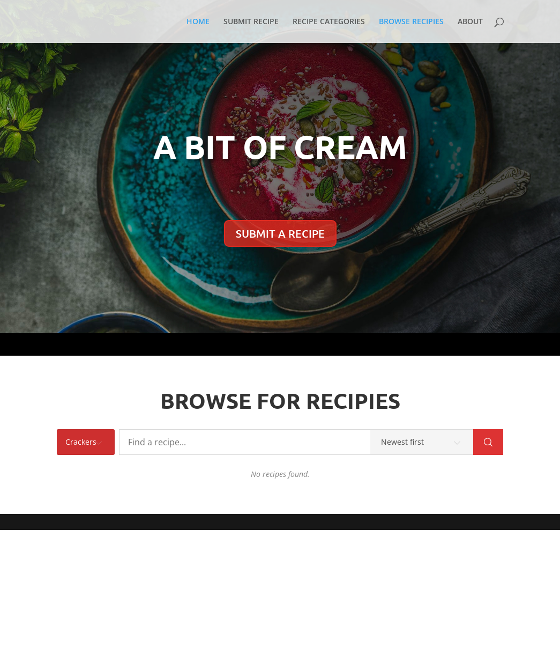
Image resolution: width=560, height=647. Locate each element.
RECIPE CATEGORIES (329, 22)
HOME (198, 22)
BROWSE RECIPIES (411, 22)
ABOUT (470, 22)
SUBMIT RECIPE (251, 22)
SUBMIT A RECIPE (280, 233)
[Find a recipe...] (296, 442)
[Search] (488, 442)
